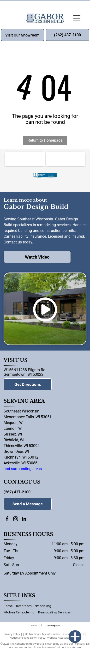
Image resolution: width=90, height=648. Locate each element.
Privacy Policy (12, 634)
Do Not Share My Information (43, 634)
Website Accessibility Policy (63, 637)
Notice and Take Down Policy (27, 637)
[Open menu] (76, 18)
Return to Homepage (45, 140)
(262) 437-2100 (17, 492)
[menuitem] (10, 606)
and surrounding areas (23, 468)
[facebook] (7, 519)
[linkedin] (24, 519)
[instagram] (15, 519)
